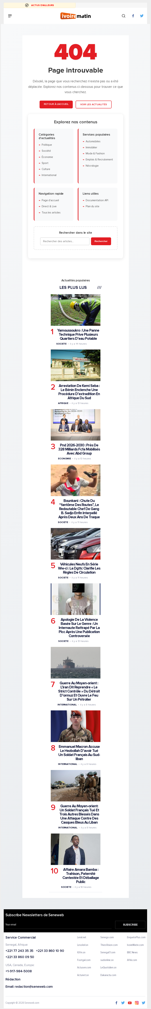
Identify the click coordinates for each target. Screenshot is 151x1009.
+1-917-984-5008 (19, 971)
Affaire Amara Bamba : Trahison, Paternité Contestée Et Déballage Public (80, 876)
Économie (47, 157)
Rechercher (100, 241)
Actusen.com (84, 967)
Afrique (63, 403)
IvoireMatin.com (135, 945)
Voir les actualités (93, 104)
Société (46, 151)
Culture (46, 169)
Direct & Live (49, 206)
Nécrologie (92, 165)
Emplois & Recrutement (99, 159)
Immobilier (91, 147)
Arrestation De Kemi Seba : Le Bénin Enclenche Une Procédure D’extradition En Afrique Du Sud (79, 392)
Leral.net (81, 937)
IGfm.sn (81, 952)
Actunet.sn (83, 975)
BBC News (132, 952)
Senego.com (107, 937)
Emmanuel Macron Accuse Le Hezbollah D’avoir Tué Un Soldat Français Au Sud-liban (79, 753)
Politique (47, 145)
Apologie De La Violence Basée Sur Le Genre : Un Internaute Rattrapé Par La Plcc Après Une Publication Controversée (79, 628)
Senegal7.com (108, 952)
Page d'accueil (50, 200)
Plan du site (92, 206)
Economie (64, 458)
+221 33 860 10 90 (50, 951)
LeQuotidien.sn (109, 967)
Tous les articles (51, 212)
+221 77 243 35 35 (19, 951)
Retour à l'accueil (56, 104)
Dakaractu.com (108, 975)
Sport (45, 163)
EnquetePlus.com (136, 937)
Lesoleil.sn (82, 945)
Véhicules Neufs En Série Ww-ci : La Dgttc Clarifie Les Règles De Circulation (79, 568)
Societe (61, 343)
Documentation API (97, 200)
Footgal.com (84, 960)
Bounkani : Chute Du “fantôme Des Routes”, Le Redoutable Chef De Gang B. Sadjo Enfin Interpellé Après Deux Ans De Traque (79, 509)
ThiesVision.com (109, 945)
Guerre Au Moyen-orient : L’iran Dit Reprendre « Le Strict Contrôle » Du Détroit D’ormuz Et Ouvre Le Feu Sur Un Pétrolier (79, 691)
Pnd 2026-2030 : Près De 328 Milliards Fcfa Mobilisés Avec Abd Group (79, 449)
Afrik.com (132, 960)
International (49, 175)
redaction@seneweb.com (34, 987)
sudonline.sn (107, 960)
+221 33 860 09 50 (20, 957)
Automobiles (93, 141)
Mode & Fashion (95, 153)
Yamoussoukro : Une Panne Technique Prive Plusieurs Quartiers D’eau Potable (78, 334)
